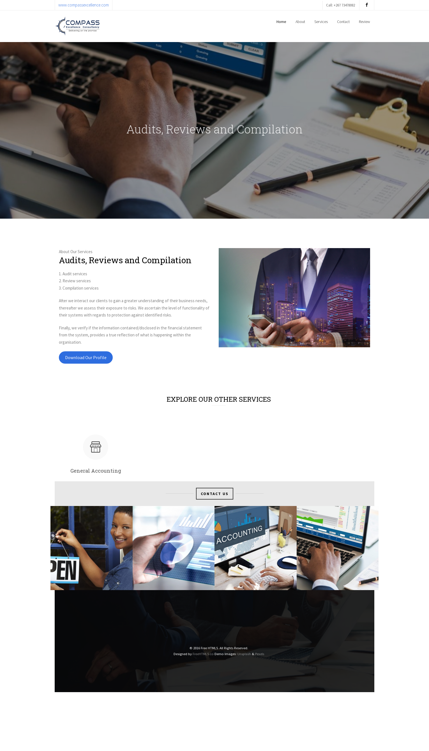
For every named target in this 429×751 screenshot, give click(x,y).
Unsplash (244, 653)
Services (321, 21)
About (300, 21)
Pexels (259, 653)
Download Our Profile (86, 365)
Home (281, 21)
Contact (343, 21)
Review (364, 21)
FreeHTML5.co (203, 653)
